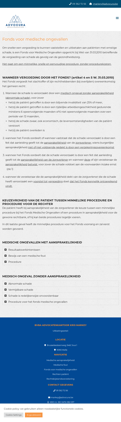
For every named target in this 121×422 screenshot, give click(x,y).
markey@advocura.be (105, 3)
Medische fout (61, 365)
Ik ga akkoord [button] (34, 415)
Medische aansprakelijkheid (61, 360)
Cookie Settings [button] (14, 415)
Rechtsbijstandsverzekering (60, 379)
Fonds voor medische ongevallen (60, 369)
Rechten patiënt (60, 374)
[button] (116, 17)
